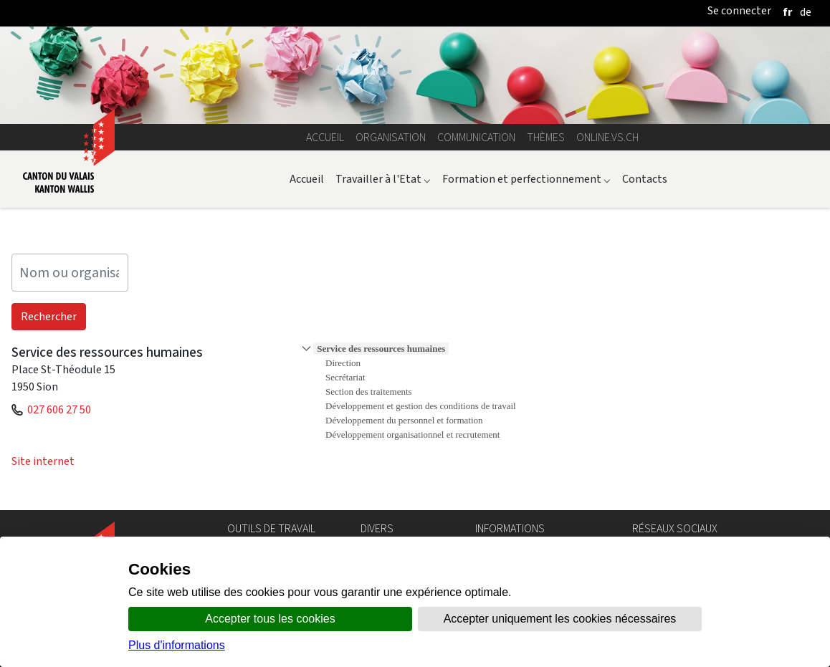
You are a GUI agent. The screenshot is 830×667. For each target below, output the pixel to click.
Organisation (391, 137)
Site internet (43, 461)
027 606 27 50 (59, 409)
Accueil (325, 137)
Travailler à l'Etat (383, 178)
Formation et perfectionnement (526, 178)
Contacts (644, 178)
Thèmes (546, 137)
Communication (476, 137)
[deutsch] (805, 11)
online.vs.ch (607, 137)
